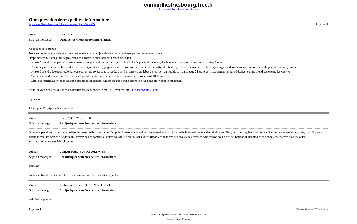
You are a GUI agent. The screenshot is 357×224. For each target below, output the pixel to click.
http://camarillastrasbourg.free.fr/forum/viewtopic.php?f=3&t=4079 (62, 24)
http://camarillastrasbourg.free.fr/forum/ (178, 9)
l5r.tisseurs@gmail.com (144, 89)
